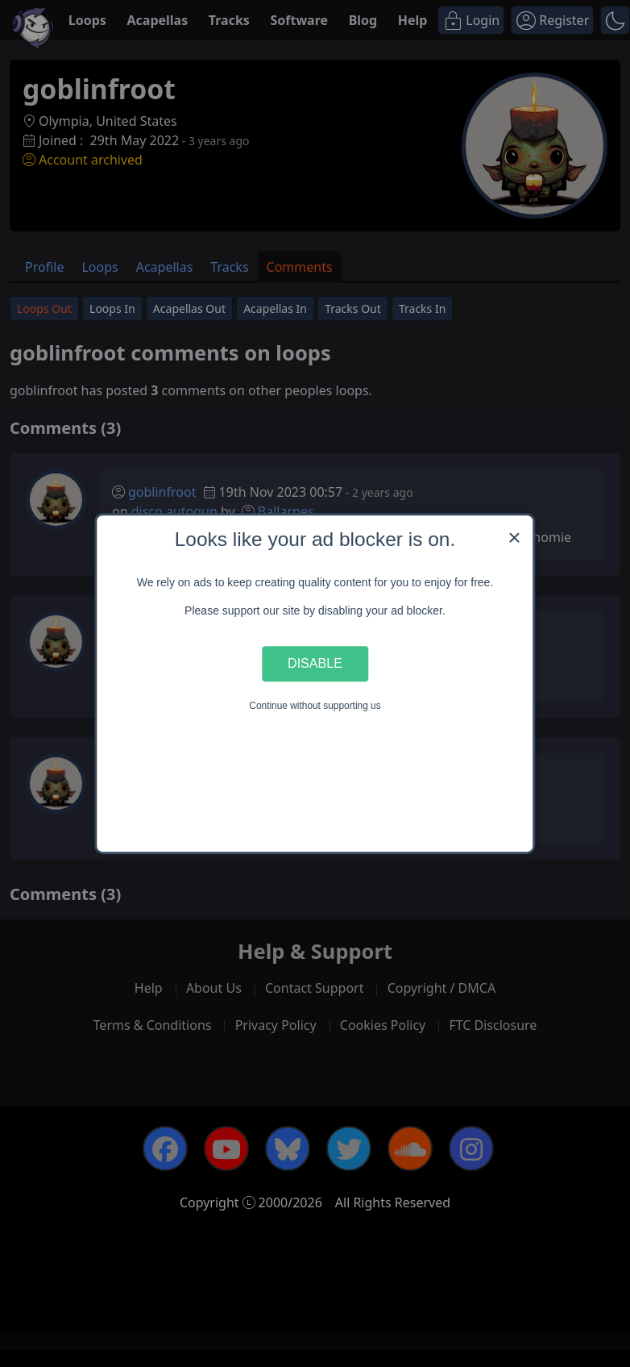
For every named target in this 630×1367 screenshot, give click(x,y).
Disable (315, 663)
